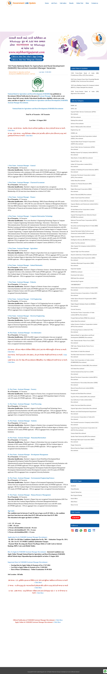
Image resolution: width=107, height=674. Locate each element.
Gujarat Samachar (76, 492)
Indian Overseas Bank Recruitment (81, 405)
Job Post (54, 3)
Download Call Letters (77, 275)
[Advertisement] (53, 19)
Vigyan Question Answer (78, 236)
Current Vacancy (76, 309)
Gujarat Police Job (76, 161)
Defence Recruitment (77, 123)
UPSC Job (74, 108)
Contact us (94, 3)
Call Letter (63, 3)
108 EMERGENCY (76, 284)
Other (87, 3)
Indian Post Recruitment (78, 243)
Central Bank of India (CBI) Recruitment (82, 201)
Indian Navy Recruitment (78, 180)
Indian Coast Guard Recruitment (80, 198)
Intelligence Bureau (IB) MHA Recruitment (83, 240)
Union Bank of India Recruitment (80, 351)
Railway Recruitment (77, 120)
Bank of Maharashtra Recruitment (81, 127)
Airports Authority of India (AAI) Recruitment (84, 254)
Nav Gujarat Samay (76, 495)
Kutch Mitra (74, 498)
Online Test (79, 3)
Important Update (76, 269)
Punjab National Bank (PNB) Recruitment (83, 318)
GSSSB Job (74, 133)
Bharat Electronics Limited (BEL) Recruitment (84, 365)
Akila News (74, 501)
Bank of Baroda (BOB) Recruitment (81, 194)
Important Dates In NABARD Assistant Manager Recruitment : (28, 562)
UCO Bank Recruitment (77, 368)
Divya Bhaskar (75, 489)
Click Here (11, 130)
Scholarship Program (77, 281)
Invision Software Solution (73, 671)
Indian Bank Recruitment (78, 321)
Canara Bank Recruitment (78, 433)
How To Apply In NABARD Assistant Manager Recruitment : (27, 552)
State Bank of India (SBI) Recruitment (82, 158)
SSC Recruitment (76, 117)
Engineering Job (75, 130)
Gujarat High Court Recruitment (80, 251)
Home (47, 3)
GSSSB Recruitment (76, 272)
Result (71, 3)
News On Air (74, 505)
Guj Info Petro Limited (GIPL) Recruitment (83, 396)
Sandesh (73, 486)
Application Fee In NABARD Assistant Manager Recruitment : (28, 537)
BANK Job (74, 105)
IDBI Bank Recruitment (77, 278)
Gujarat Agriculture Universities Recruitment (84, 408)
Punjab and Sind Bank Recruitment (81, 393)
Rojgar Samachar (76, 445)
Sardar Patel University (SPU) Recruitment (83, 436)
